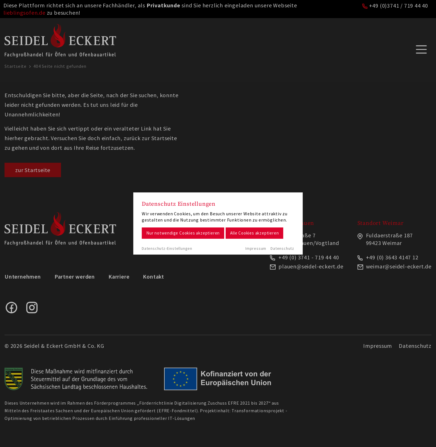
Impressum (255, 248)
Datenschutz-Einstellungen (167, 248)
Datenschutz (282, 248)
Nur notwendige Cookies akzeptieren (183, 233)
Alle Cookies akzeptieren (254, 233)
